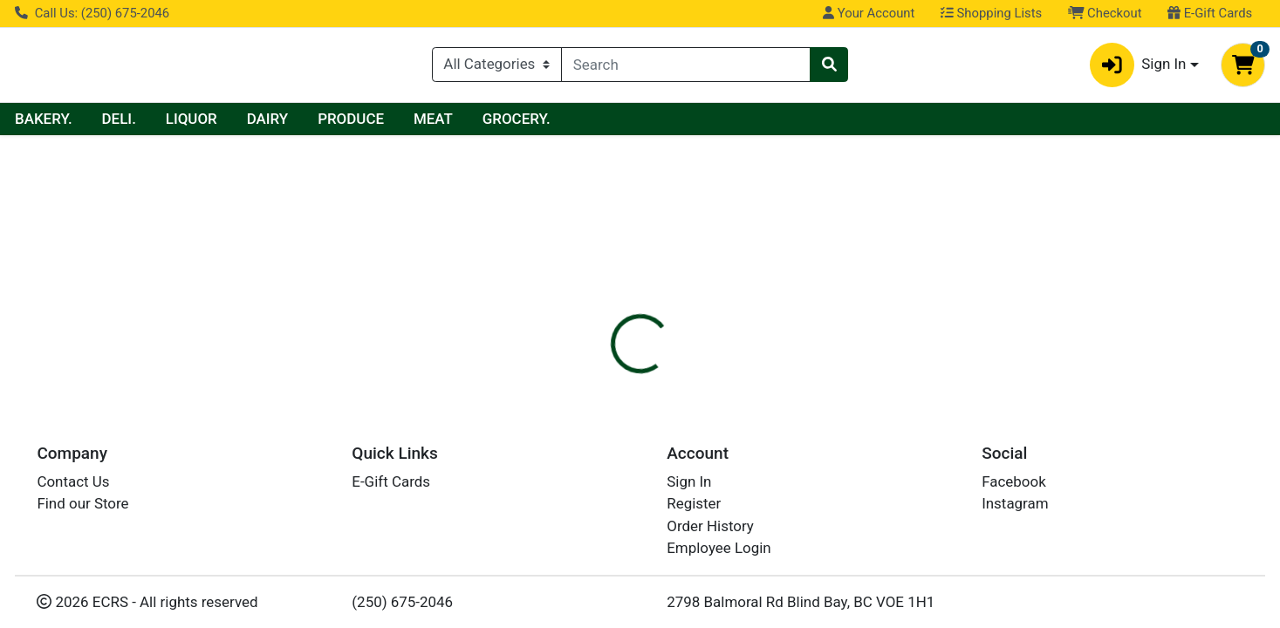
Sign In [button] (1138, 66)
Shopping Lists (991, 13)
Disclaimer (664, 344)
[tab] (582, 343)
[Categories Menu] (497, 67)
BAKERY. (209, 123)
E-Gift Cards (1209, 13)
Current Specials (84, 123)
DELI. (285, 123)
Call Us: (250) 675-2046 (92, 13)
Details (582, 344)
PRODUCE (516, 123)
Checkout (1105, 13)
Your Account (868, 13)
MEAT (599, 123)
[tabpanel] (906, 411)
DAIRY (434, 123)
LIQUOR (357, 123)
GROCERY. (682, 123)
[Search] (686, 67)
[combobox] (686, 67)
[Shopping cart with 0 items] (1243, 66)
